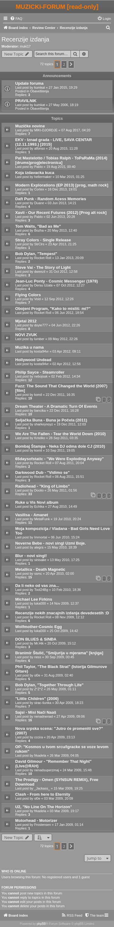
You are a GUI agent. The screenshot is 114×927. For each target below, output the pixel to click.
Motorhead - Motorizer (36, 820)
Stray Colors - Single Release (43, 240)
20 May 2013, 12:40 (62, 230)
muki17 (25, 46)
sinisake (40, 560)
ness (37, 657)
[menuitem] (16, 18)
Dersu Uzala (43, 285)
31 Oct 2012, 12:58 (63, 271)
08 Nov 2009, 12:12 (69, 617)
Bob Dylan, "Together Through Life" (49, 685)
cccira (38, 737)
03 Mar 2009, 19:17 (64, 811)
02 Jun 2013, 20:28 (61, 216)
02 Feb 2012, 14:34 (65, 376)
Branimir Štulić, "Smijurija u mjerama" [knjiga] (59, 653)
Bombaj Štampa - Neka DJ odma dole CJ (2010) (60, 446)
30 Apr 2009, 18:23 (69, 703)
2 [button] (64, 64)
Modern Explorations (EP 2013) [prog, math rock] (61, 185)
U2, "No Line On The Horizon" (43, 806)
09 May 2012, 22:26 (63, 339)
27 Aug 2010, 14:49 (62, 506)
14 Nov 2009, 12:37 (64, 603)
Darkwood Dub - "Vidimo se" (42, 472)
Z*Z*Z (38, 689)
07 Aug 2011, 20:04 (69, 463)
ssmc (38, 573)
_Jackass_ (42, 788)
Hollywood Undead (33, 359)
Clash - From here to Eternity (42, 794)
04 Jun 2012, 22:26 (65, 325)
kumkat (39, 87)
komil (38, 394)
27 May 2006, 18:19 (63, 105)
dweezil (39, 271)
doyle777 (41, 325)
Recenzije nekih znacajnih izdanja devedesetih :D (62, 613)
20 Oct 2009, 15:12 (61, 643)
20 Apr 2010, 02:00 (60, 573)
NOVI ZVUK (26, 334)
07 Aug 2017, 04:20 (75, 130)
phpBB (41, 923)
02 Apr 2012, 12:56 (66, 364)
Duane (39, 203)
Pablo (38, 167)
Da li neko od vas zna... (37, 585)
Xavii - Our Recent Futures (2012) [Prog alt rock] (60, 212)
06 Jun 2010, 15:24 (65, 537)
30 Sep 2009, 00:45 (59, 657)
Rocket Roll (42, 258)
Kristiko (39, 438)
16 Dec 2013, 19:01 (62, 189)
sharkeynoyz (43, 424)
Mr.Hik (38, 643)
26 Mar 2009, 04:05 (64, 755)
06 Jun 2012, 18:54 (69, 312)
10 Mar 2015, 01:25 (69, 177)
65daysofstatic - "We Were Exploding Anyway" (59, 458)
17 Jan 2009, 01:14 (69, 824)
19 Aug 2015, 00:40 (61, 167)
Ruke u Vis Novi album (36, 502)
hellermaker (42, 177)
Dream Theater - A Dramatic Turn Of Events (56, 406)
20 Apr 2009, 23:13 (61, 737)
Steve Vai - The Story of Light (43, 267)
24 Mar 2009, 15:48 (77, 770)
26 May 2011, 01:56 (62, 490)
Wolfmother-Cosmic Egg (38, 626)
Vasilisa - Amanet (31, 515)
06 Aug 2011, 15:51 (69, 476)
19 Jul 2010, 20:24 (67, 519)
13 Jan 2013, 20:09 (69, 258)
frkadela (40, 755)
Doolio (38, 490)
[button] (71, 64)
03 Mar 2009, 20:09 (58, 798)
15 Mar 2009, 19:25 (68, 788)
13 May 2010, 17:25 (64, 560)
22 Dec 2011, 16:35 (60, 394)
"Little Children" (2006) (37, 698)
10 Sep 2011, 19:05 (60, 450)
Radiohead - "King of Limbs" (42, 486)
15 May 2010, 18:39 (62, 547)
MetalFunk (42, 519)
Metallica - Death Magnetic (40, 569)
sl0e (37, 675)
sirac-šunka (42, 703)
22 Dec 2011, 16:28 (64, 410)
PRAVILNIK (25, 100)
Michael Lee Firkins (33, 599)
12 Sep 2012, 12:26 (59, 299)
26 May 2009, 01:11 (61, 689)
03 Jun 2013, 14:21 (62, 203)
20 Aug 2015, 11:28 (63, 148)
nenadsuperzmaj (46, 770)
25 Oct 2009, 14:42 (64, 631)
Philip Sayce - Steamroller (39, 372)
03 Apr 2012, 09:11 (66, 351)
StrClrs (39, 244)
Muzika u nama (29, 347)
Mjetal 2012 (25, 321)
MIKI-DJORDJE (45, 130)
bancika (40, 410)
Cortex (39, 189)
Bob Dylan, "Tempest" (36, 253)
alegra (38, 547)
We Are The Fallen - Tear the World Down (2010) (60, 434)
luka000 (40, 603)
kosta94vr (41, 351)
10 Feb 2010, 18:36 (66, 589)
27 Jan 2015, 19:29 (63, 87)
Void (37, 299)
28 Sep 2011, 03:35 (63, 438)
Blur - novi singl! (31, 555)
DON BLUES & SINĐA (36, 639)
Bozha (38, 230)
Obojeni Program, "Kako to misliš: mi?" (53, 308)
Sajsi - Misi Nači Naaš (35, 712)
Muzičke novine (30, 126)
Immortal (40, 537)
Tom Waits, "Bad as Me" (38, 226)
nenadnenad (43, 716)
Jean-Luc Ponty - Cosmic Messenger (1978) (56, 281)
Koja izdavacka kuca (34, 172)
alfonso (39, 148)
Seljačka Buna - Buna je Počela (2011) (51, 420)
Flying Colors (28, 295)
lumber (39, 339)
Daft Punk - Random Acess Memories (50, 199)
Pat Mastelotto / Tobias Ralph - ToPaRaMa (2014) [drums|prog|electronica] (61, 160)
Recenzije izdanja (25, 39)
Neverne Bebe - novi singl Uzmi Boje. (50, 543)
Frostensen (42, 824)
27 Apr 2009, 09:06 (71, 716)
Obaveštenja (39, 91)
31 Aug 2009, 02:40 (58, 675)
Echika (39, 506)
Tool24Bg (41, 589)
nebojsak (40, 376)
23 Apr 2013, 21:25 (62, 244)
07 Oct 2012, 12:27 (70, 285)
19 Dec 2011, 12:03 (71, 424)
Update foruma (29, 83)
